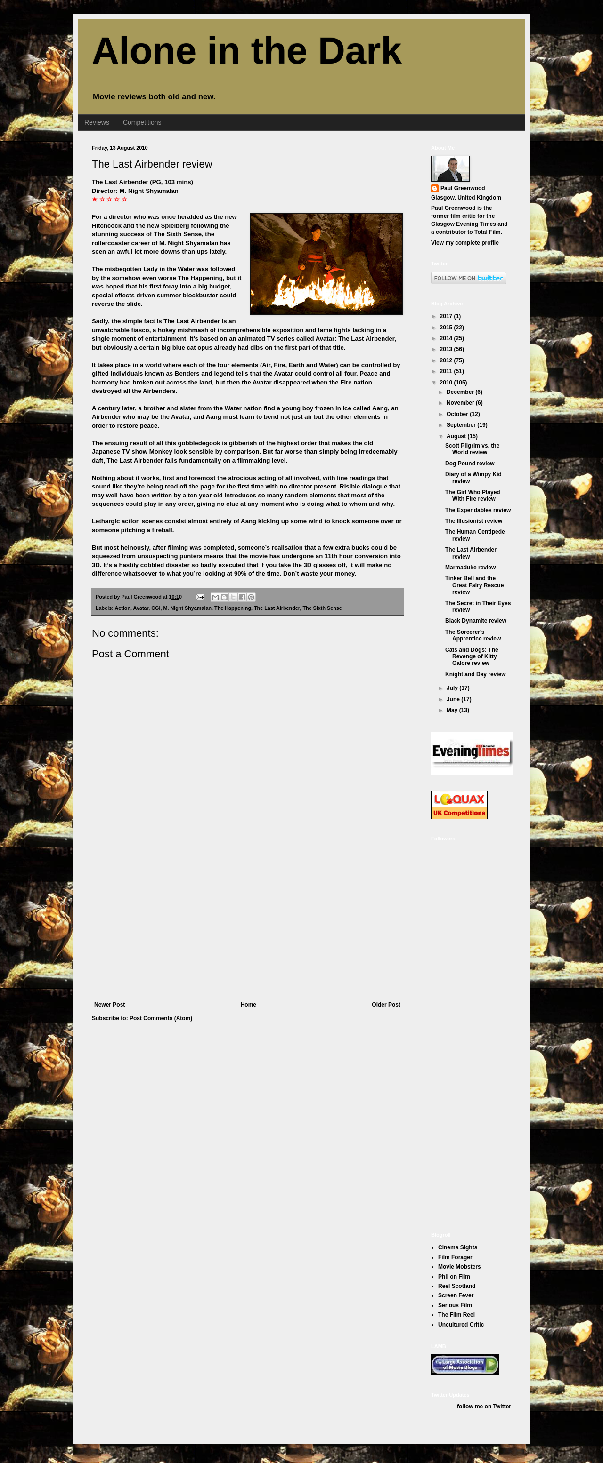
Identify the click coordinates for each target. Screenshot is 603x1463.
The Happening (232, 608)
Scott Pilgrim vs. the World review (472, 449)
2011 (447, 371)
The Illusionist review (473, 521)
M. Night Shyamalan (187, 608)
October (458, 414)
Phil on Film (454, 1276)
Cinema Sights (457, 1247)
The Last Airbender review (152, 164)
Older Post (386, 1004)
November (461, 403)
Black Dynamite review (475, 620)
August (457, 436)
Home (248, 1004)
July (453, 688)
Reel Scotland (456, 1286)
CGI (155, 608)
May (453, 710)
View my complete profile (465, 243)
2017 (447, 316)
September (462, 425)
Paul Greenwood (462, 188)
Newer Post (109, 1004)
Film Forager (455, 1257)
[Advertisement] (247, 931)
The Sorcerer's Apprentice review (473, 635)
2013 (447, 349)
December (461, 392)
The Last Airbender (277, 608)
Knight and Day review (475, 674)
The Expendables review (478, 510)
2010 (447, 382)
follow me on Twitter (484, 1406)
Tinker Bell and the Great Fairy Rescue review (474, 585)
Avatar (141, 608)
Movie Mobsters (459, 1266)
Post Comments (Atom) (161, 1018)
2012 (447, 360)
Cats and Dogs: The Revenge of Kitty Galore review (471, 657)
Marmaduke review (470, 567)
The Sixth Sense (322, 608)
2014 (447, 338)
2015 (447, 327)
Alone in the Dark (247, 51)
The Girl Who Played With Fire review (472, 495)
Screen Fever (455, 1295)
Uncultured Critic (461, 1324)
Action (122, 608)
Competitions (142, 122)
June (454, 699)
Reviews (96, 122)
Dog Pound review (470, 463)
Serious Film (455, 1305)
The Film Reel (456, 1314)
